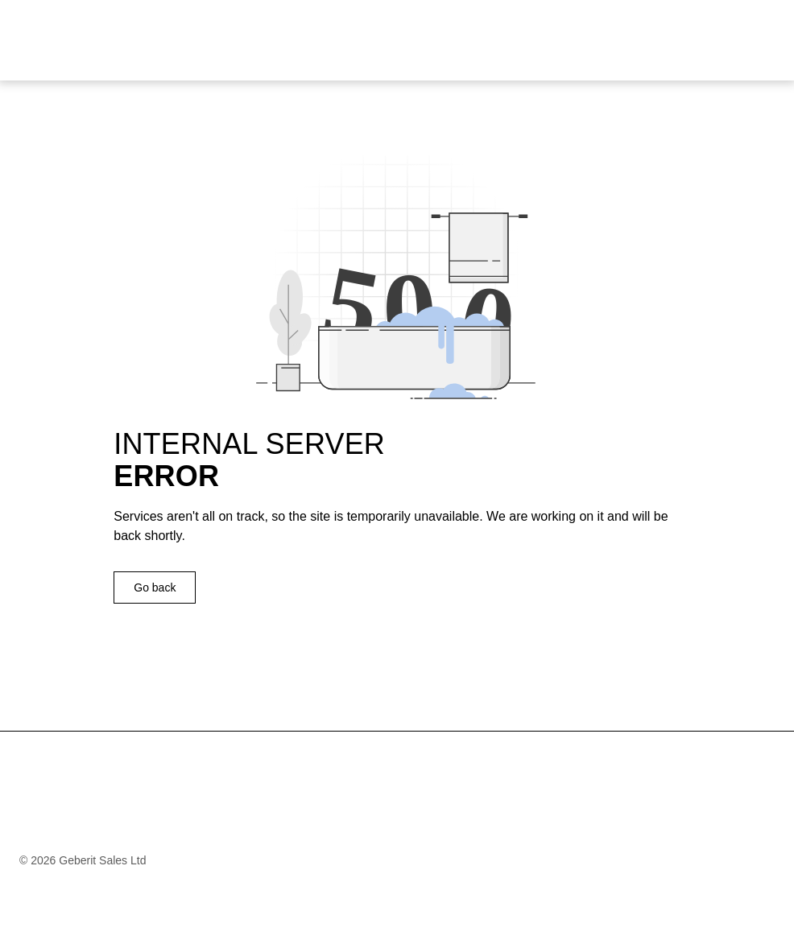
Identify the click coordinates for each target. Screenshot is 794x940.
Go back (155, 587)
